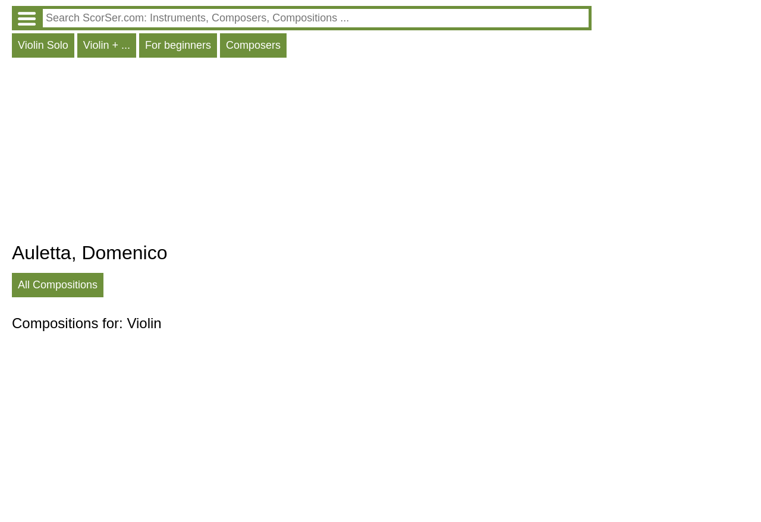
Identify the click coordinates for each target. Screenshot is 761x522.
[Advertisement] (302, 153)
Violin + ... (106, 45)
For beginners (178, 45)
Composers (253, 45)
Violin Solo (43, 45)
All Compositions (58, 285)
